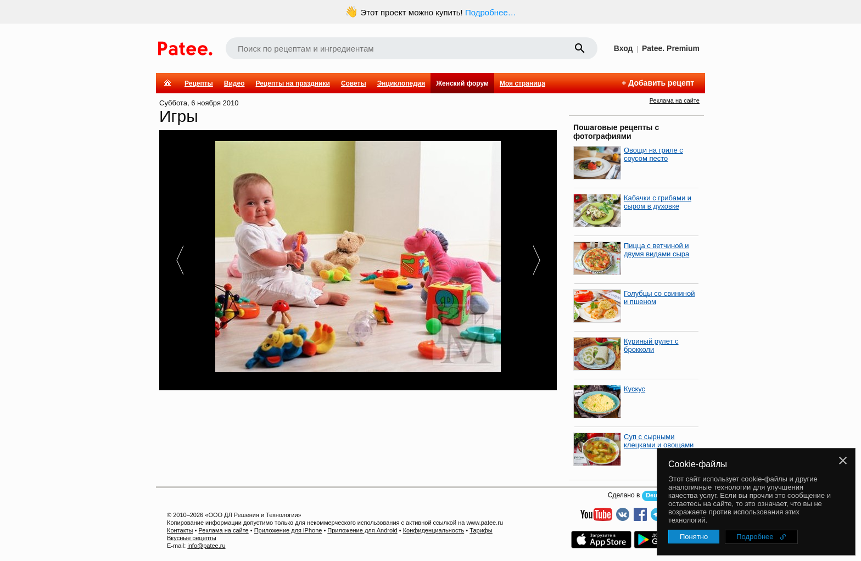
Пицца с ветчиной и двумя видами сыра (656, 250)
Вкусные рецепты (191, 538)
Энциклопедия (401, 83)
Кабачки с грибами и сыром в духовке (657, 202)
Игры (178, 116)
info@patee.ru (206, 545)
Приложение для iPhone (288, 530)
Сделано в (624, 495)
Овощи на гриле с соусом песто (653, 154)
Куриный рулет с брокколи (651, 345)
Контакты (180, 530)
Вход (623, 48)
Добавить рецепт (661, 82)
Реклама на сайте (675, 100)
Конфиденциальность (434, 530)
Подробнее (754, 536)
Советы (353, 83)
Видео (234, 83)
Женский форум (462, 83)
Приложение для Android (362, 530)
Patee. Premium (671, 48)
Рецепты (199, 83)
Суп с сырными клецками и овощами (659, 441)
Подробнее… (490, 12)
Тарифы (481, 530)
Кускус (634, 389)
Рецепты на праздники (292, 83)
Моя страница (522, 83)
